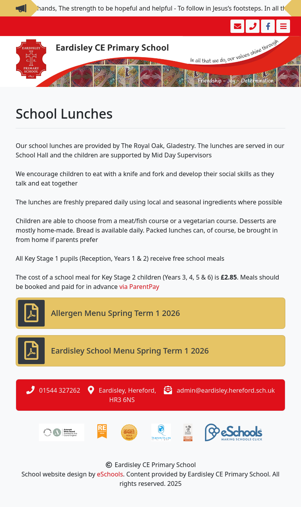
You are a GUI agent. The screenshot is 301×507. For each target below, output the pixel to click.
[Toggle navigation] (282, 26)
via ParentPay (139, 286)
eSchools (110, 474)
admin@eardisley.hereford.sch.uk (226, 390)
